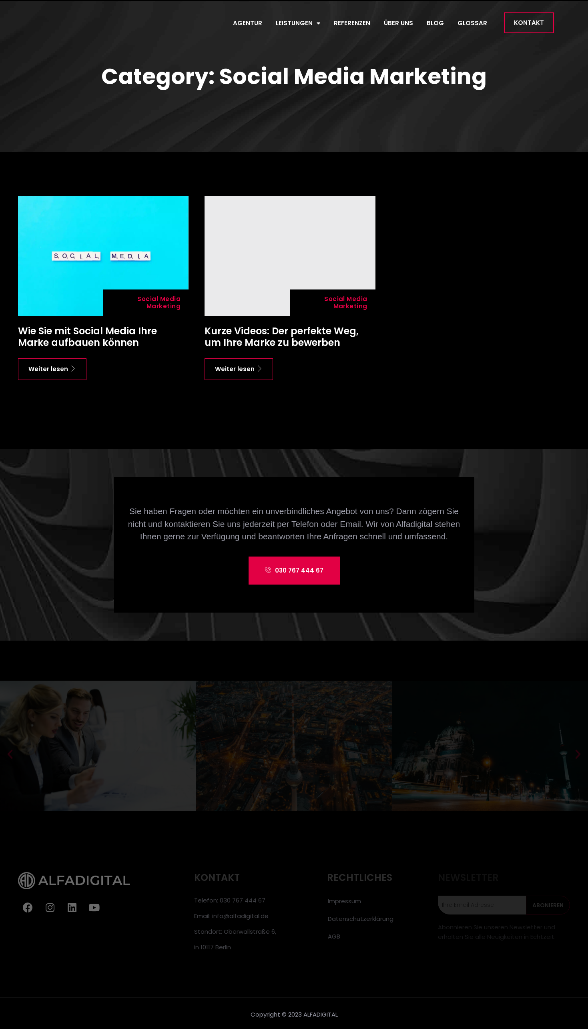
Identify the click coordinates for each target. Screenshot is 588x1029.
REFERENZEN (352, 23)
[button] (529, 22)
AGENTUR (247, 23)
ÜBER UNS (398, 23)
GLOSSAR (472, 23)
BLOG (435, 23)
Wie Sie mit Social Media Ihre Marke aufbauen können (87, 336)
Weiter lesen (52, 369)
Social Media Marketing (159, 302)
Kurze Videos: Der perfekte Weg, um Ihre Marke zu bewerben (282, 336)
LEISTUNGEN (298, 23)
